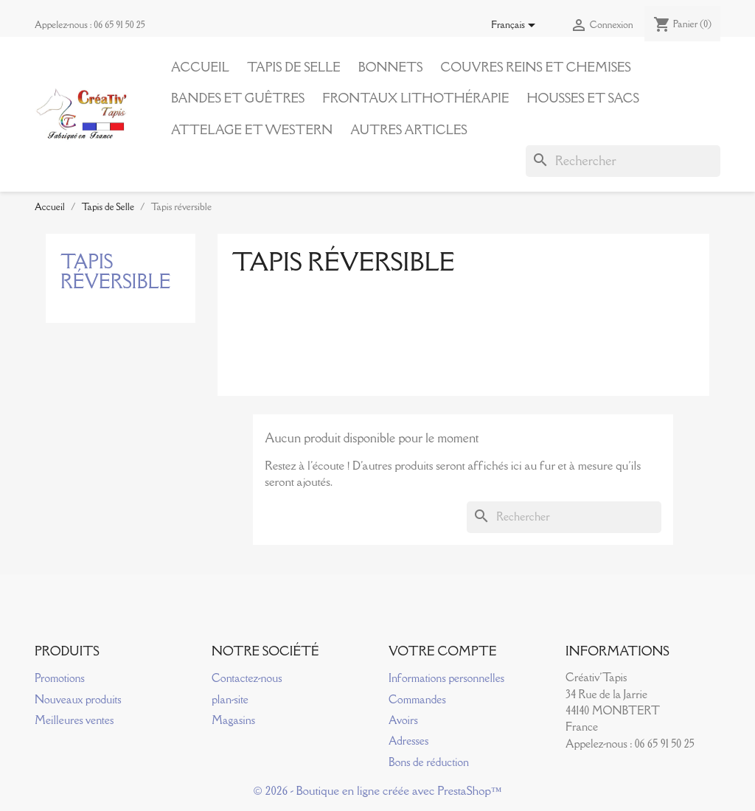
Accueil (200, 67)
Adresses (408, 741)
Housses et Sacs (582, 98)
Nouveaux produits (78, 699)
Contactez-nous (247, 678)
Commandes (417, 699)
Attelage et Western (252, 130)
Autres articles (408, 130)
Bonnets (390, 67)
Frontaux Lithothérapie (415, 98)
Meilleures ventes (74, 720)
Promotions (60, 678)
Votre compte (443, 651)
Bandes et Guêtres (238, 98)
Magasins (233, 720)
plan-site (230, 699)
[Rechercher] (623, 160)
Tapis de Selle (294, 67)
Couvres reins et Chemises (535, 67)
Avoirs (403, 720)
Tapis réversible (115, 271)
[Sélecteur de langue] (515, 26)
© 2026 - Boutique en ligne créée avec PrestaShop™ (378, 790)
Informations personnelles (446, 678)
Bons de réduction (429, 762)
